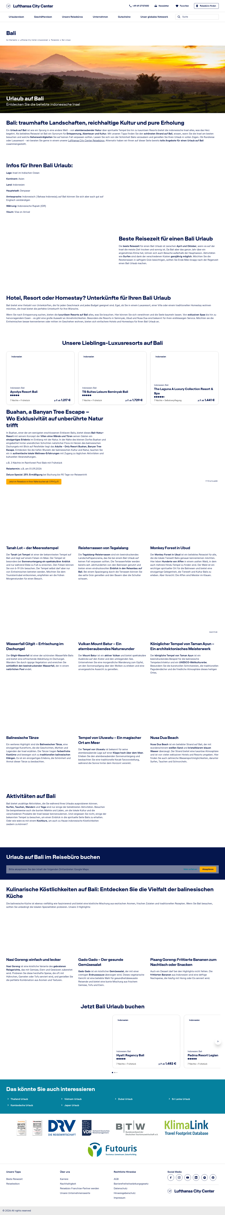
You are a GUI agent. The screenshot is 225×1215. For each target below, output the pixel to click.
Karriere (64, 1179)
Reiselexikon (13, 1183)
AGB (116, 1179)
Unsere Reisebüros (72, 16)
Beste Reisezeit (14, 1179)
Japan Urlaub (71, 1105)
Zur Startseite (11, 40)
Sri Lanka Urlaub (181, 1099)
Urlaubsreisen (16, 16)
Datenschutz (120, 1188)
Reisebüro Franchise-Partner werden (79, 1188)
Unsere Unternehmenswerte (75, 1193)
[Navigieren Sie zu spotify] (204, 1177)
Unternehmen (100, 16)
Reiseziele (55, 40)
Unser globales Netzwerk (154, 16)
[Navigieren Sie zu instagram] (179, 1177)
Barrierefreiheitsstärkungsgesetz (131, 1183)
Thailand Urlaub (19, 1099)
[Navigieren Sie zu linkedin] (196, 1177)
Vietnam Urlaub (73, 1099)
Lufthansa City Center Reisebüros (86, 140)
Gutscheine (124, 16)
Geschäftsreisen (43, 16)
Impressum (119, 1197)
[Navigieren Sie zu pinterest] (213, 1177)
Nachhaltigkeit (68, 1183)
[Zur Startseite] (30, 6)
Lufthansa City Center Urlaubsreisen (34, 40)
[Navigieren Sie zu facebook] (171, 1177)
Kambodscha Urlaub (22, 1105)
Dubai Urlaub (125, 1099)
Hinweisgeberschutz (124, 1193)
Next (218, 1041)
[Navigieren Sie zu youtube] (187, 1177)
